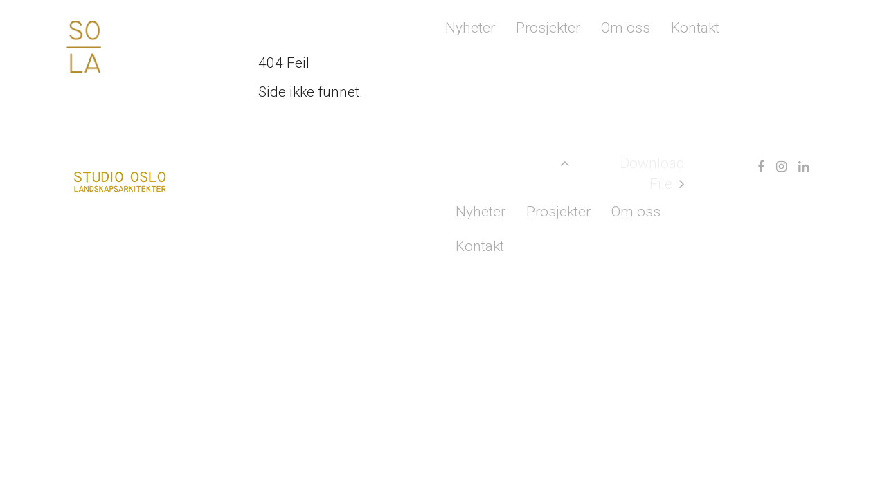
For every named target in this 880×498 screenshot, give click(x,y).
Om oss (625, 27)
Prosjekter (548, 27)
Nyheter (470, 27)
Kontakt (695, 27)
